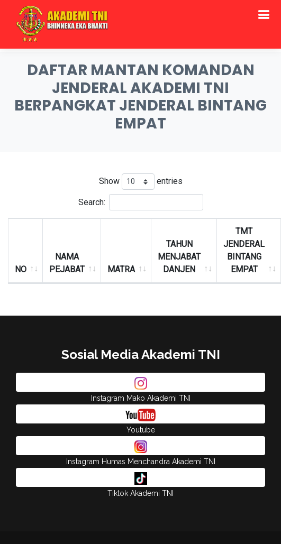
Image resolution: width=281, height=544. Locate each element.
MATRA (121, 269)
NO (20, 269)
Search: (140, 202)
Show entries (141, 181)
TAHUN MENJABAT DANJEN (179, 256)
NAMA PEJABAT (67, 263)
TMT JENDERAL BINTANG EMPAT (244, 250)
